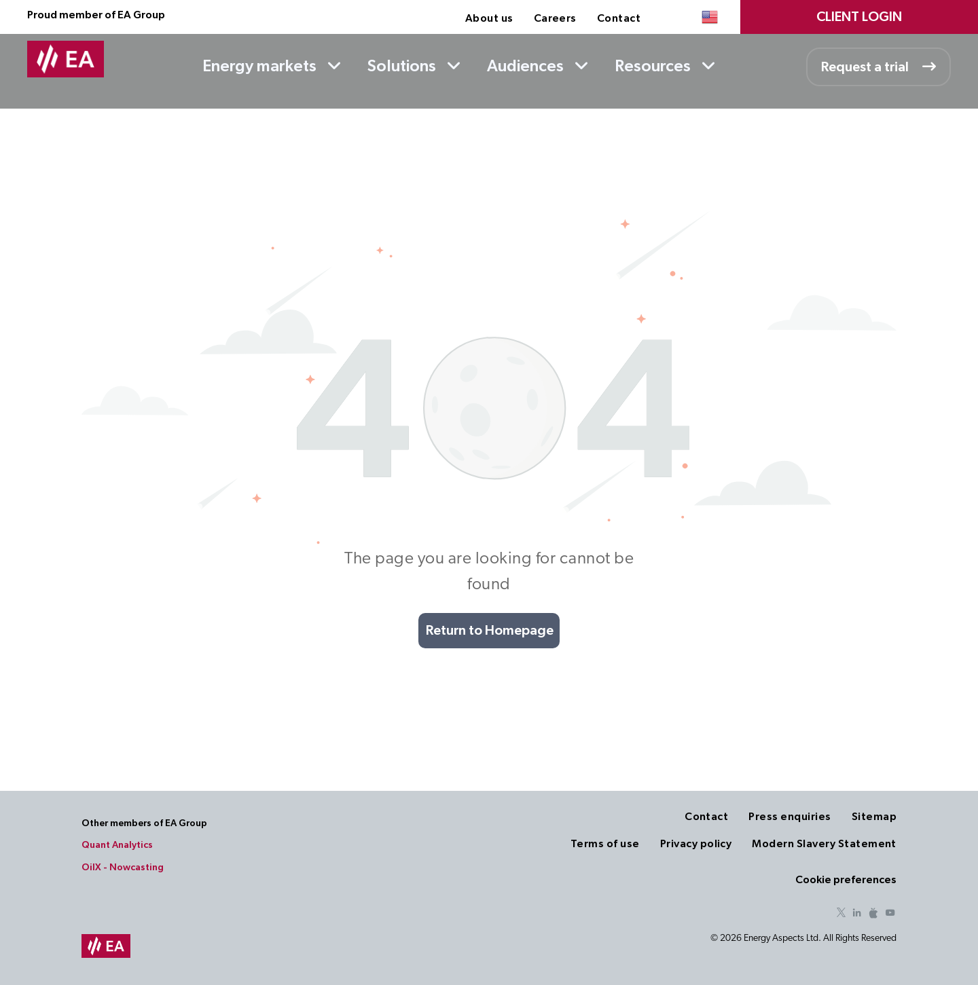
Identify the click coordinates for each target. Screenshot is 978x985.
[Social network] (873, 914)
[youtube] (889, 914)
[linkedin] (857, 914)
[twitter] (841, 914)
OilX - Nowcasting (123, 867)
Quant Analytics (117, 845)
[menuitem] (489, 18)
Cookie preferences (845, 879)
